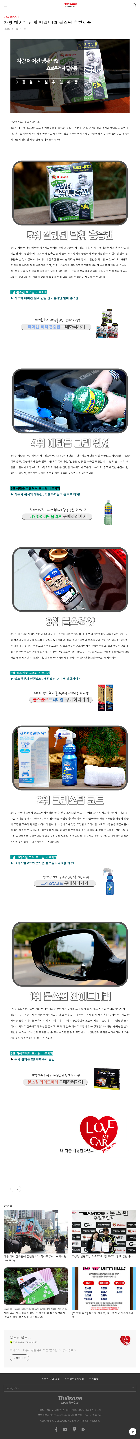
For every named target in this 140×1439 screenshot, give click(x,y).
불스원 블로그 (20, 1337)
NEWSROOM (11, 17)
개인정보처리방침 (74, 1379)
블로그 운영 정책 (50, 1379)
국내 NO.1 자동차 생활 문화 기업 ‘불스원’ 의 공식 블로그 (43, 1350)
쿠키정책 (94, 1379)
